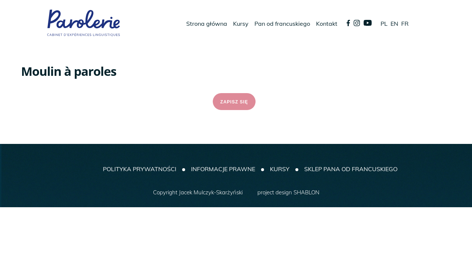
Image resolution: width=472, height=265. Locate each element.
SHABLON (306, 192)
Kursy (241, 23)
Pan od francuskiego (282, 23)
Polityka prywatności (139, 169)
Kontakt (326, 23)
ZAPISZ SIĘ (234, 102)
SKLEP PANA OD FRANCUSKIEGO (351, 169)
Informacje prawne (223, 169)
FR (405, 23)
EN (394, 23)
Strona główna (206, 23)
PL (384, 23)
